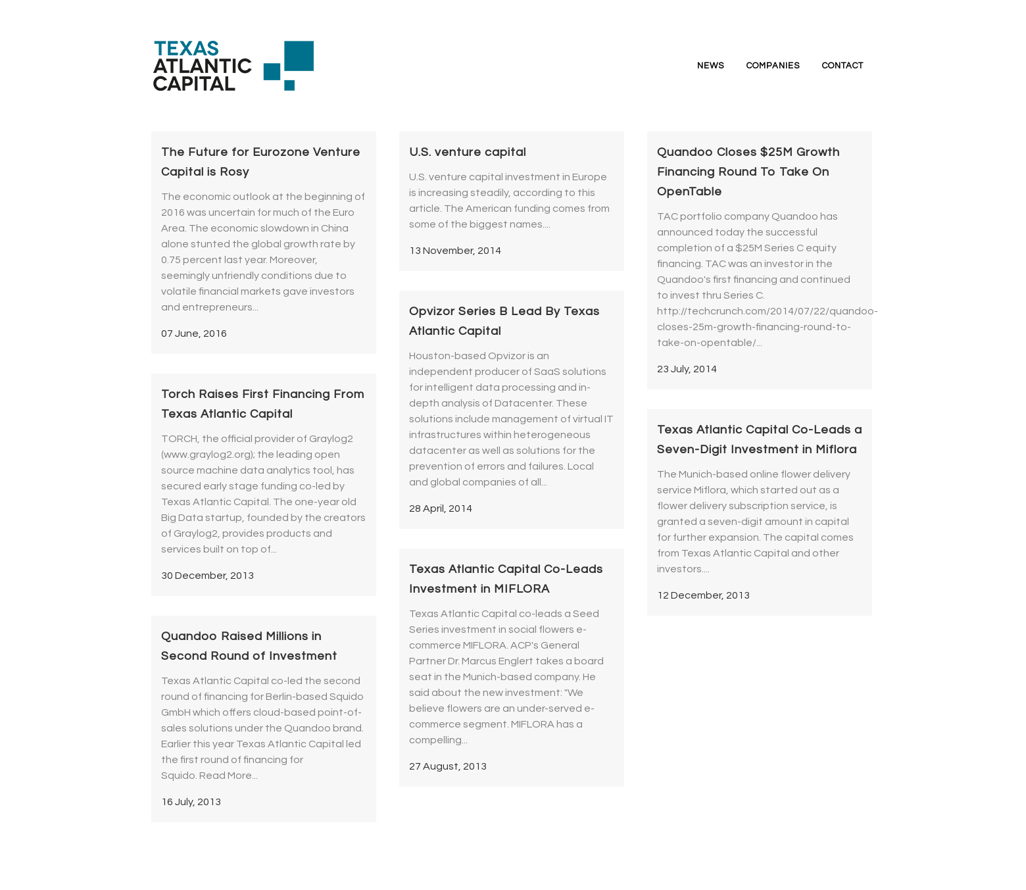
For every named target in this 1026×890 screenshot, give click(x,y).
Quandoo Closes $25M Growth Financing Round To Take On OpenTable (748, 172)
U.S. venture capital (467, 152)
